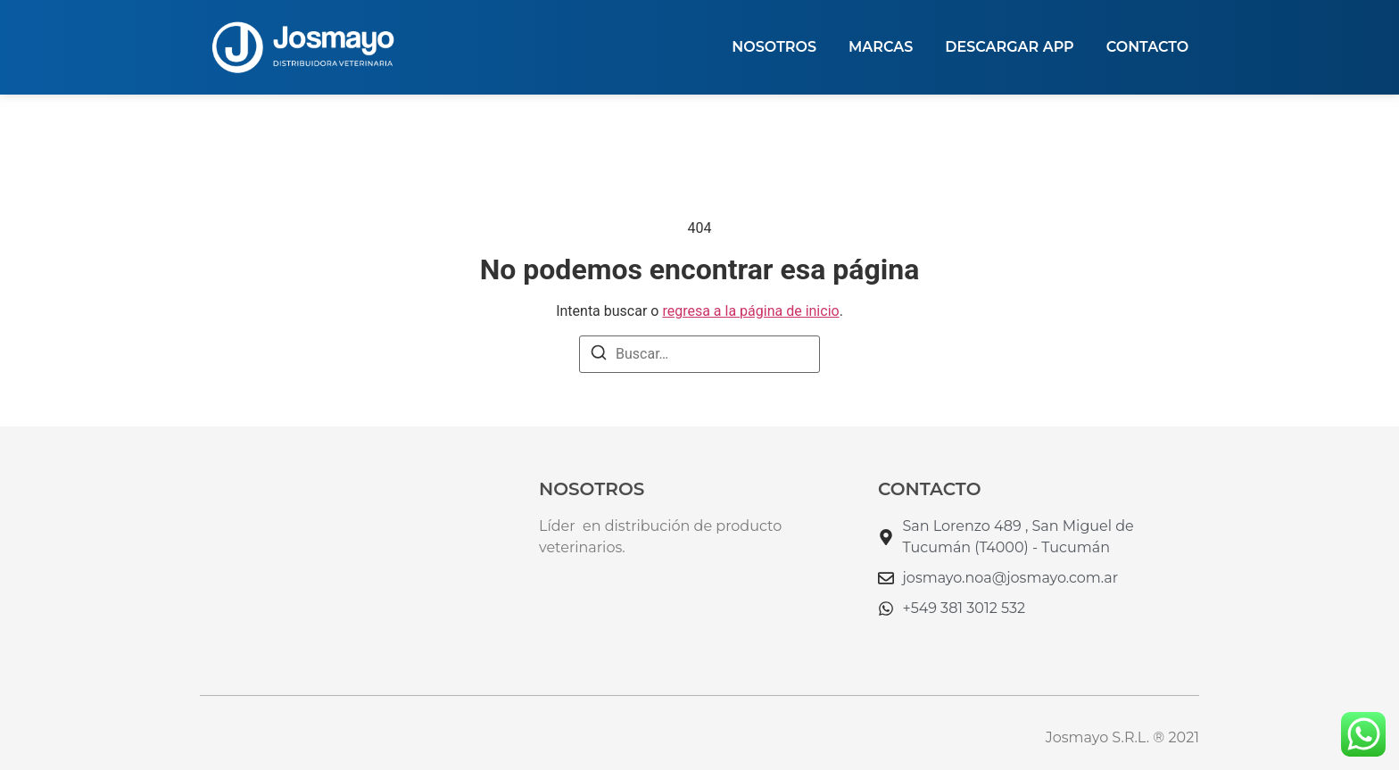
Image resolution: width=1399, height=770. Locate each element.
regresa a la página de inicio (750, 310)
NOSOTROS (774, 46)
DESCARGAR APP (1009, 46)
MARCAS (881, 46)
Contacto (1147, 46)
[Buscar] (598, 355)
